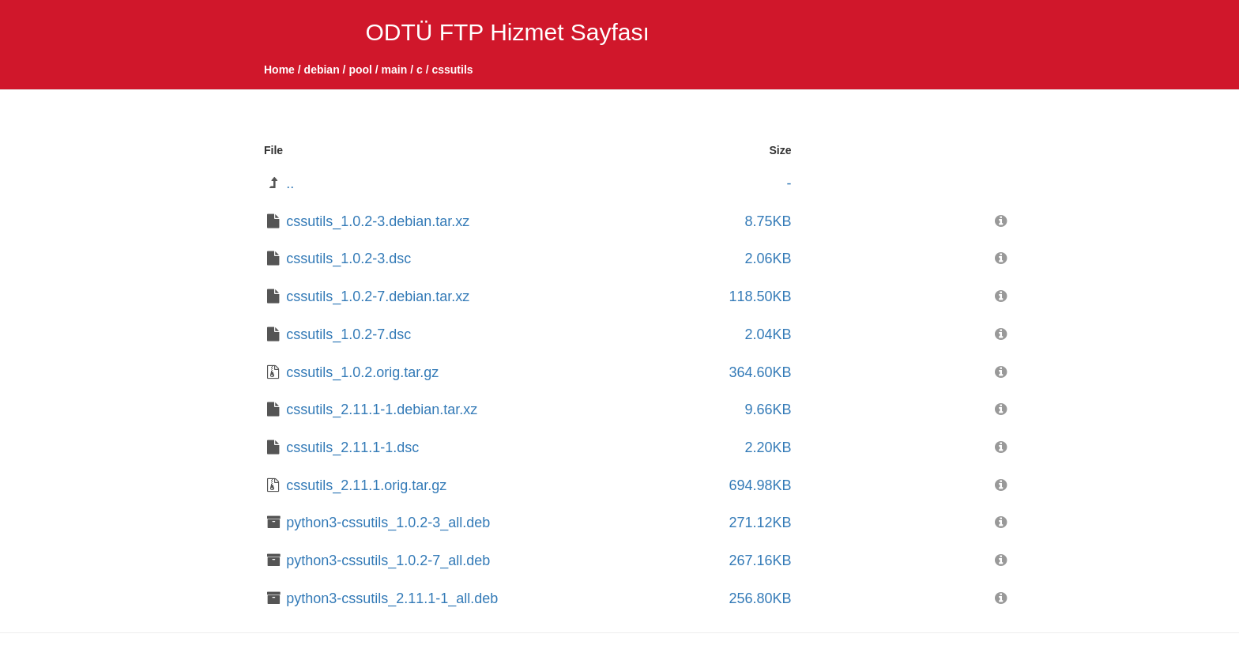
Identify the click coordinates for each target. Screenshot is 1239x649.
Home (279, 69)
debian (322, 69)
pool (360, 69)
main (395, 69)
